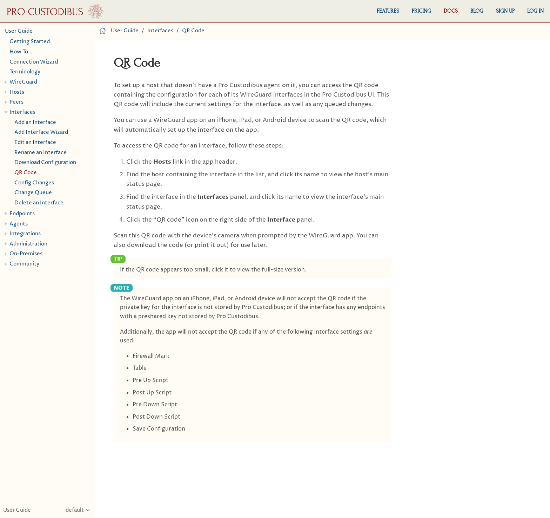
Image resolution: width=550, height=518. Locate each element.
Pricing (421, 11)
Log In (535, 11)
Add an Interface (35, 122)
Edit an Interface (35, 142)
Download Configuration (45, 162)
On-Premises (25, 253)
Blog (476, 11)
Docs (451, 11)
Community (24, 264)
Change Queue (33, 192)
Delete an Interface (38, 202)
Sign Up (505, 11)
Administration (28, 244)
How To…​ (21, 51)
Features (388, 11)
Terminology (24, 72)
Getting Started (29, 41)
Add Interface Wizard (41, 132)
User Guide (19, 31)
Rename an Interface (40, 152)
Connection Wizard (33, 62)
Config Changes (34, 182)
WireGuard (23, 82)
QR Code (25, 172)
